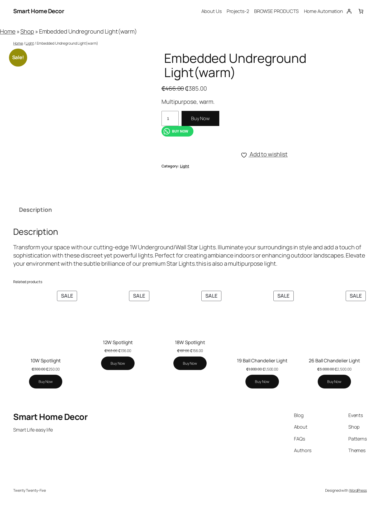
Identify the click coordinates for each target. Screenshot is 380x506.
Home (8, 31)
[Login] (349, 11)
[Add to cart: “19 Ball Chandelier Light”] (262, 381)
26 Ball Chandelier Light (334, 360)
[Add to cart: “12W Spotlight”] (117, 363)
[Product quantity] (170, 118)
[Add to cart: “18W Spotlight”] (190, 363)
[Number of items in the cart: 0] (361, 11)
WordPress (358, 490)
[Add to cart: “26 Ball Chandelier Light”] (334, 381)
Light (30, 43)
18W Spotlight (190, 342)
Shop (27, 31)
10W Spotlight (46, 360)
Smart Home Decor (38, 11)
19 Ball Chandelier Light (262, 360)
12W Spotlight (118, 342)
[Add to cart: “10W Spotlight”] (45, 381)
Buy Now (200, 118)
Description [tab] (35, 210)
